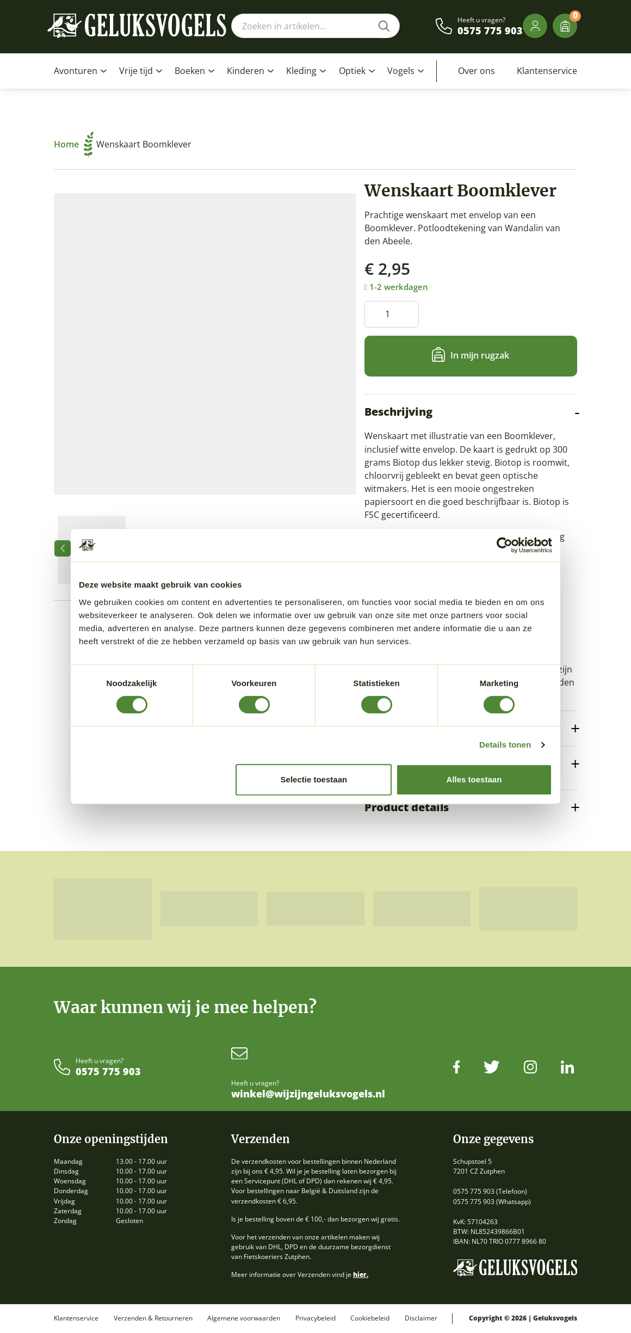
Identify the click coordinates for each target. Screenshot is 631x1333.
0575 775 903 (490, 31)
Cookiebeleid (369, 1318)
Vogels (401, 71)
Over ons (476, 71)
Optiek (352, 71)
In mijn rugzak (479, 355)
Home (74, 144)
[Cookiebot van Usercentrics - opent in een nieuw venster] (504, 545)
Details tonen (505, 744)
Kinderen (245, 71)
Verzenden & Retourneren (153, 1318)
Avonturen (75, 71)
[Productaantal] (391, 314)
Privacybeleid (315, 1318)
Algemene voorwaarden (243, 1318)
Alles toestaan (474, 779)
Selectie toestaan (314, 779)
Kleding (301, 71)
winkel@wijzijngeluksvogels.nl (308, 1094)
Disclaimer (421, 1318)
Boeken (190, 71)
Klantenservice (547, 71)
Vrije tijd (136, 71)
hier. (360, 1274)
